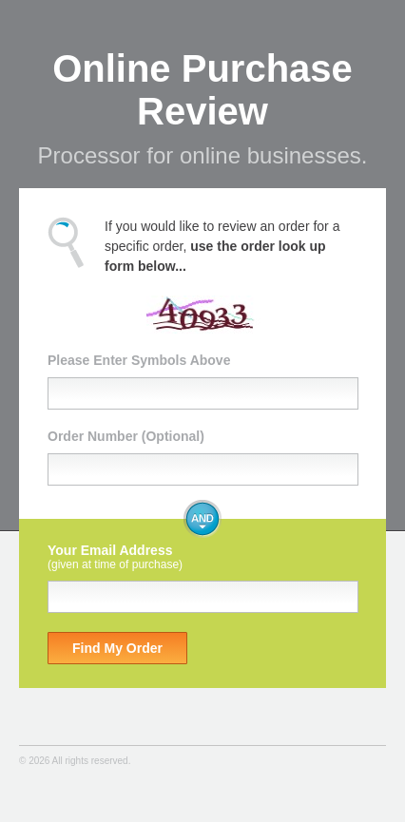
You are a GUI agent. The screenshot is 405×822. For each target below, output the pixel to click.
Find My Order (117, 648)
